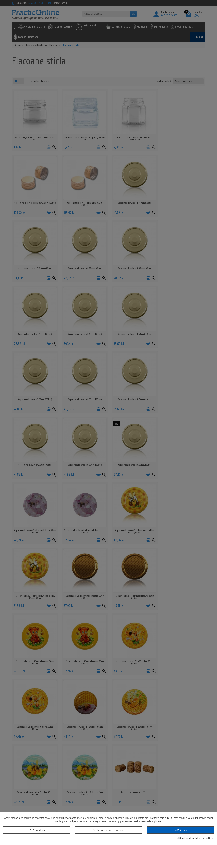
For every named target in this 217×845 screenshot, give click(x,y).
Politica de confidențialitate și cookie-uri (195, 838)
